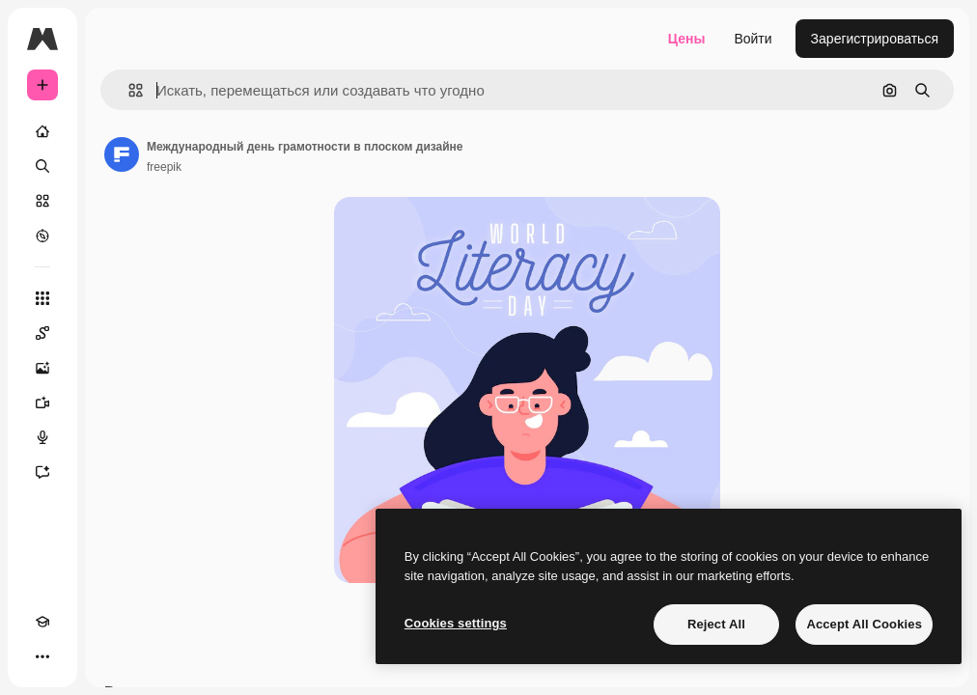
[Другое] (42, 656)
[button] (127, 90)
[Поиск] (42, 166)
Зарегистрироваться (874, 38)
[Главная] (42, 131)
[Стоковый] (42, 200)
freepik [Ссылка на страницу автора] (164, 167)
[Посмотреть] (42, 235)
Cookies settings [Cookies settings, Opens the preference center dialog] (456, 623)
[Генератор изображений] (42, 367)
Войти (752, 38)
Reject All (716, 624)
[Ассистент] (42, 472)
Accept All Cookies (864, 624)
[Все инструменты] (42, 298)
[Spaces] (42, 333)
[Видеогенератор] (42, 402)
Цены (687, 38)
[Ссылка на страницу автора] (121, 154)
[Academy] (42, 621)
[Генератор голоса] (42, 437)
